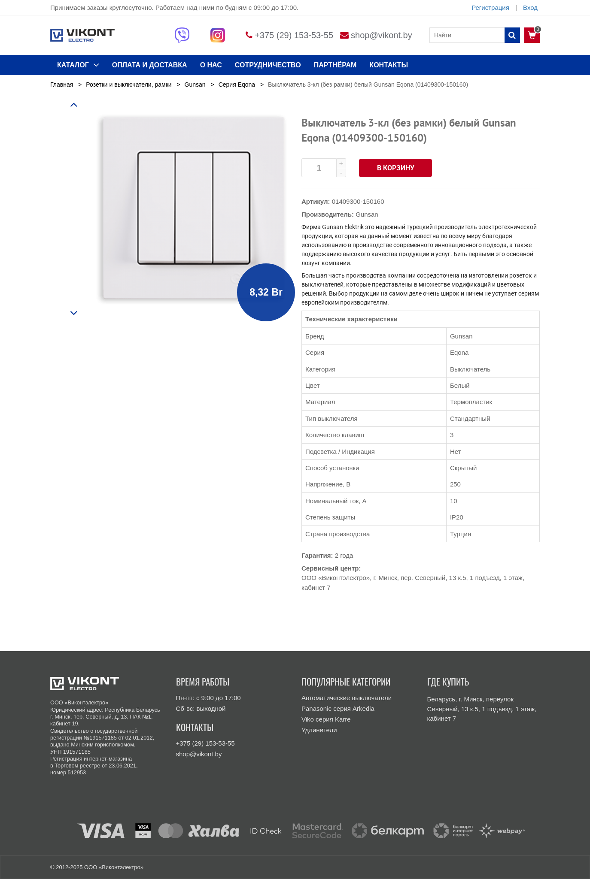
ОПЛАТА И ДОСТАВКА (149, 65)
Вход (530, 7)
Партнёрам (335, 65)
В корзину (395, 168)
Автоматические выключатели (346, 697)
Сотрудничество (268, 65)
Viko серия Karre (326, 719)
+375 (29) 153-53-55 (294, 35)
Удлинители (319, 730)
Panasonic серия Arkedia (337, 708)
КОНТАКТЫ (388, 65)
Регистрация (490, 7)
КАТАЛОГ (78, 64)
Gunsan (367, 214)
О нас (211, 65)
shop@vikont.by (381, 35)
